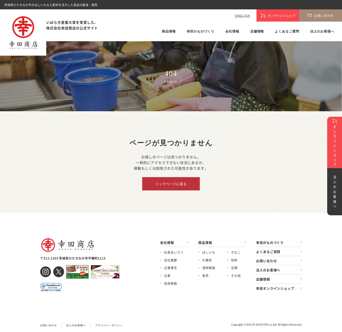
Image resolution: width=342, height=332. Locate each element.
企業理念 (170, 267)
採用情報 (170, 283)
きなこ (236, 252)
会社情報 (232, 31)
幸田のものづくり (200, 31)
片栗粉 (207, 260)
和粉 (234, 260)
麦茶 (205, 275)
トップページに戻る (170, 183)
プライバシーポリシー (109, 325)
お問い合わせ (266, 260)
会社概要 (170, 260)
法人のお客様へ (322, 31)
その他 (236, 275)
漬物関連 (208, 267)
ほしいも (208, 252)
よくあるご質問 (287, 31)
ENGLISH (242, 15)
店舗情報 (257, 31)
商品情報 (169, 31)
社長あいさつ (173, 252)
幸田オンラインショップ (275, 288)
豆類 (234, 267)
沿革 (167, 275)
